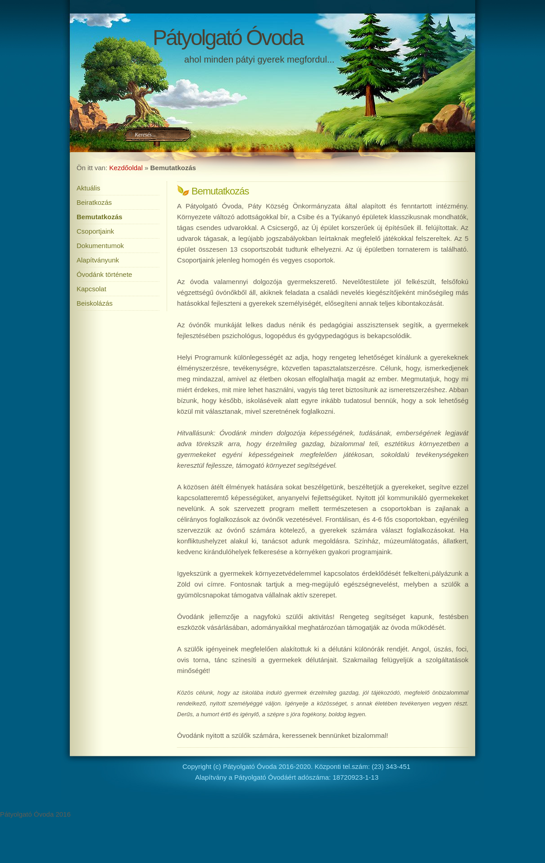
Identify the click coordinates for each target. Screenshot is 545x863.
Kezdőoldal (126, 168)
